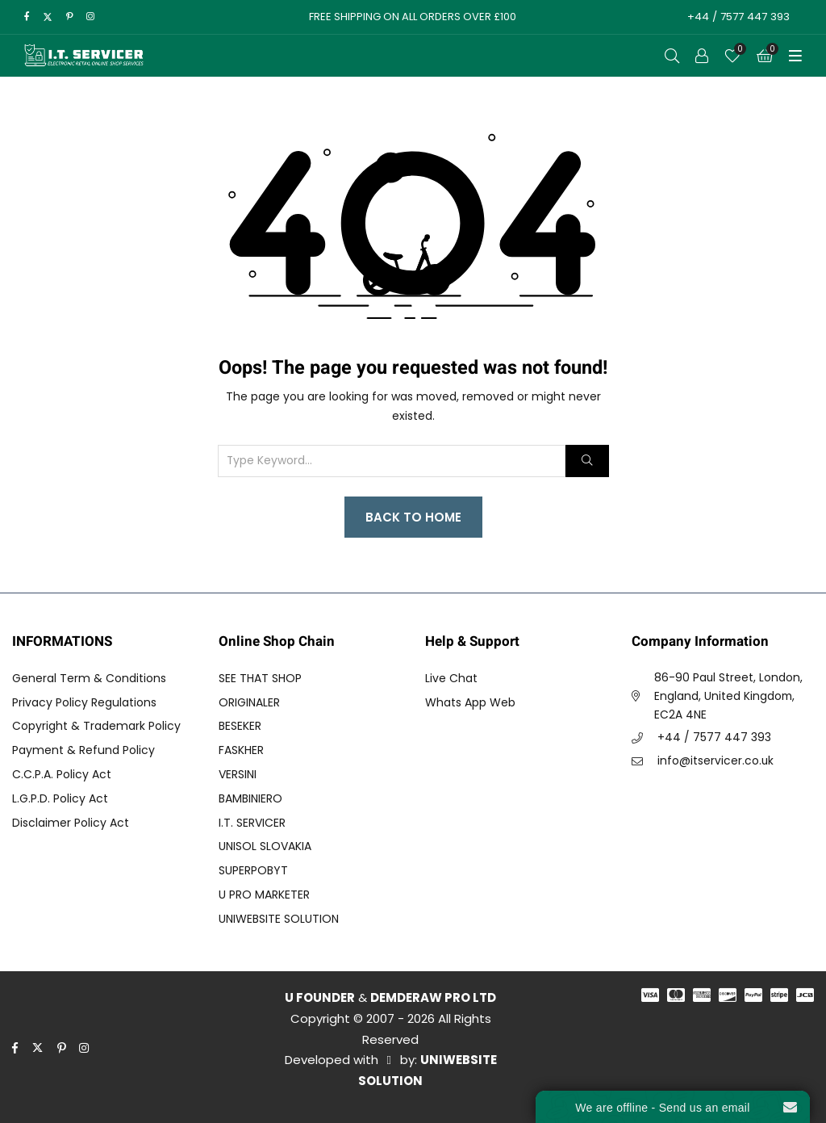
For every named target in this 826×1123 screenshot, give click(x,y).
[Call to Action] (701, 55)
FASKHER (241, 750)
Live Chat (451, 678)
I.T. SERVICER (252, 823)
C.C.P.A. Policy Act (61, 774)
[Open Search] (672, 55)
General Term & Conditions (89, 678)
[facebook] (26, 17)
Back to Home (413, 517)
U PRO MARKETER (264, 894)
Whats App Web (470, 702)
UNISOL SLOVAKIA (265, 846)
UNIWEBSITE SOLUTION (279, 919)
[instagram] (90, 17)
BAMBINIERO (250, 798)
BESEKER (240, 726)
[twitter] (47, 17)
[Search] (586, 461)
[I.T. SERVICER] (84, 56)
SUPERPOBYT (253, 870)
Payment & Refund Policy (83, 750)
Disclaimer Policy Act (70, 823)
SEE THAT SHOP (260, 678)
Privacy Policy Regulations (84, 702)
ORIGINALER (249, 702)
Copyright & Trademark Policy (96, 726)
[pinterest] (69, 17)
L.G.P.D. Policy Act (60, 798)
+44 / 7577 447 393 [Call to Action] (737, 16)
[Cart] (765, 55)
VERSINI (238, 774)
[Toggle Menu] (795, 55)
